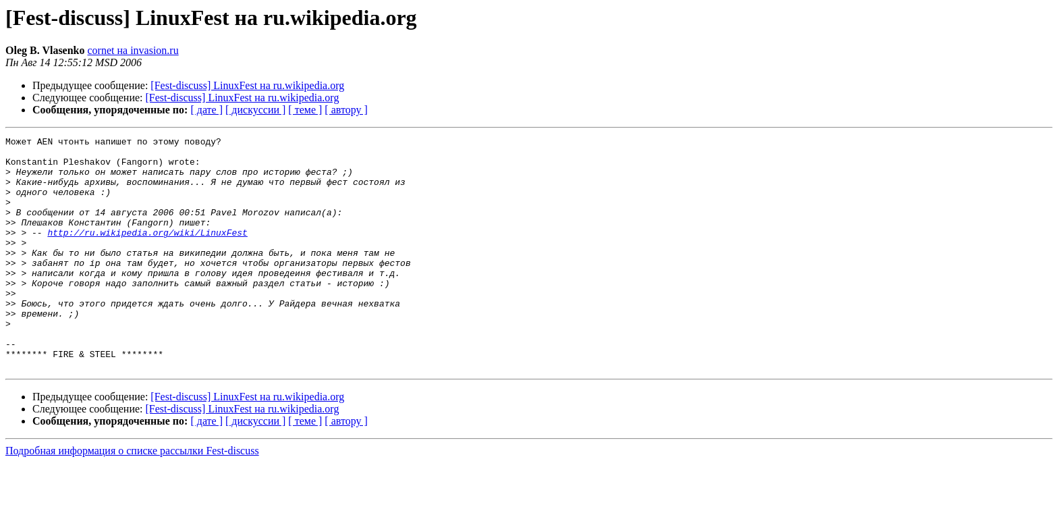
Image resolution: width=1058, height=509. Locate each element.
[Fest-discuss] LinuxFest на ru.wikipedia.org (247, 85)
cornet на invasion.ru (133, 50)
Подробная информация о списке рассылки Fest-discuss (132, 497)
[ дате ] (206, 109)
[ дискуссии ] (255, 109)
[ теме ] (305, 109)
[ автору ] (346, 109)
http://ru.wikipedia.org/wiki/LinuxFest (147, 252)
